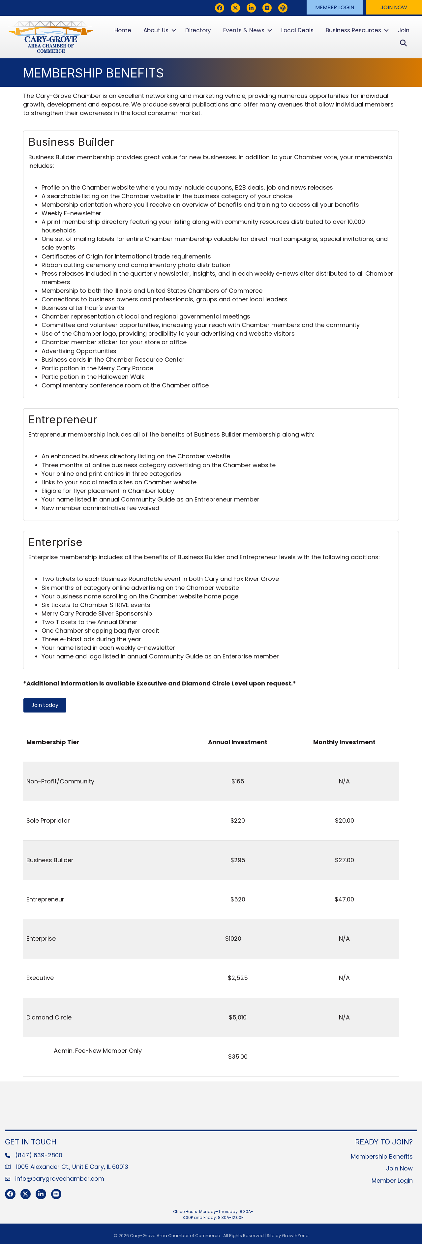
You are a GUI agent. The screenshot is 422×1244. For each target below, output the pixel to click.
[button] (335, 7)
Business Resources (353, 30)
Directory (198, 30)
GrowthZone (295, 1235)
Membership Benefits (382, 1156)
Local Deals (297, 30)
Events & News (243, 30)
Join (403, 30)
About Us (155, 30)
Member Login (392, 1180)
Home (122, 30)
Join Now (399, 1168)
